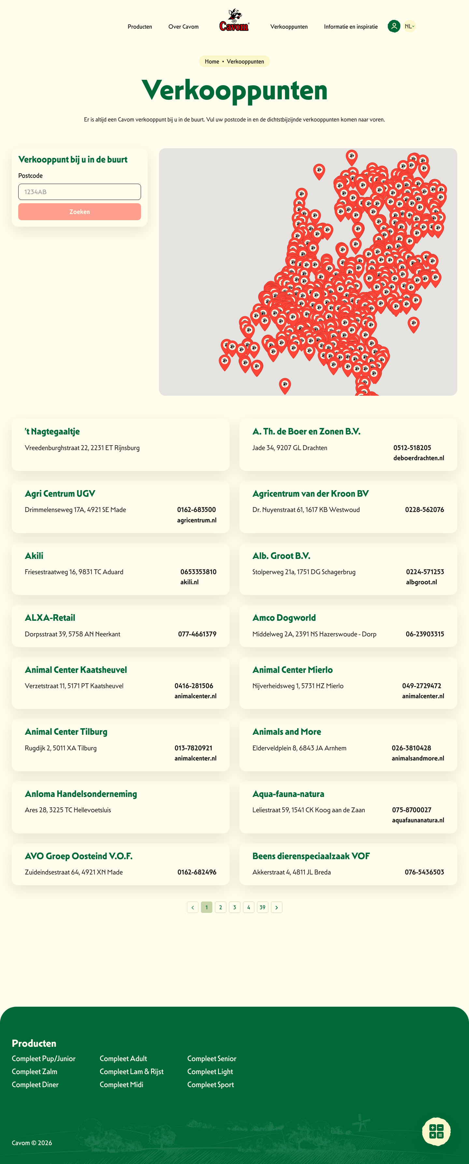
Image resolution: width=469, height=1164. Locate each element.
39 (262, 907)
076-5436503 (424, 872)
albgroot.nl (421, 582)
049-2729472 (421, 686)
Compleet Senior (211, 1058)
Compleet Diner (35, 1084)
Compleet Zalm (34, 1071)
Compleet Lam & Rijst (131, 1071)
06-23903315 (425, 634)
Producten (140, 26)
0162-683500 (196, 509)
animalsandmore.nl (418, 758)
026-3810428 (411, 748)
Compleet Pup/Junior (44, 1058)
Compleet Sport (210, 1084)
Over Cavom (183, 26)
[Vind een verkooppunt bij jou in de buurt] (436, 1131)
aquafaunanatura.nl (418, 820)
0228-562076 (424, 509)
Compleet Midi (121, 1084)
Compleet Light (210, 1071)
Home (212, 61)
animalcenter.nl (196, 696)
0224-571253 (425, 572)
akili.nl (189, 582)
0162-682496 (197, 872)
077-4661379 (197, 634)
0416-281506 (194, 686)
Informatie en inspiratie (351, 26)
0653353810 (198, 572)
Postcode (30, 175)
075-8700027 (412, 810)
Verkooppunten (289, 26)
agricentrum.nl (197, 520)
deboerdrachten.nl (418, 458)
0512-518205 (412, 448)
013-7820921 (193, 748)
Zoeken (79, 212)
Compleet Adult (123, 1058)
